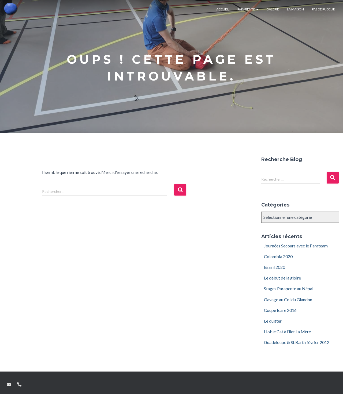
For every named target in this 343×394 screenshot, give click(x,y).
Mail (9, 384)
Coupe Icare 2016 (280, 310)
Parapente (247, 9)
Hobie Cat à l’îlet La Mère (287, 331)
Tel (19, 384)
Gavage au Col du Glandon (288, 299)
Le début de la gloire (282, 277)
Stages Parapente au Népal (288, 288)
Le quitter (273, 320)
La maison (295, 9)
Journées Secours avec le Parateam (296, 245)
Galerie (272, 9)
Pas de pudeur (323, 9)
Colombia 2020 (278, 256)
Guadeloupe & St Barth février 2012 (296, 342)
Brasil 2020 (274, 267)
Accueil (222, 9)
